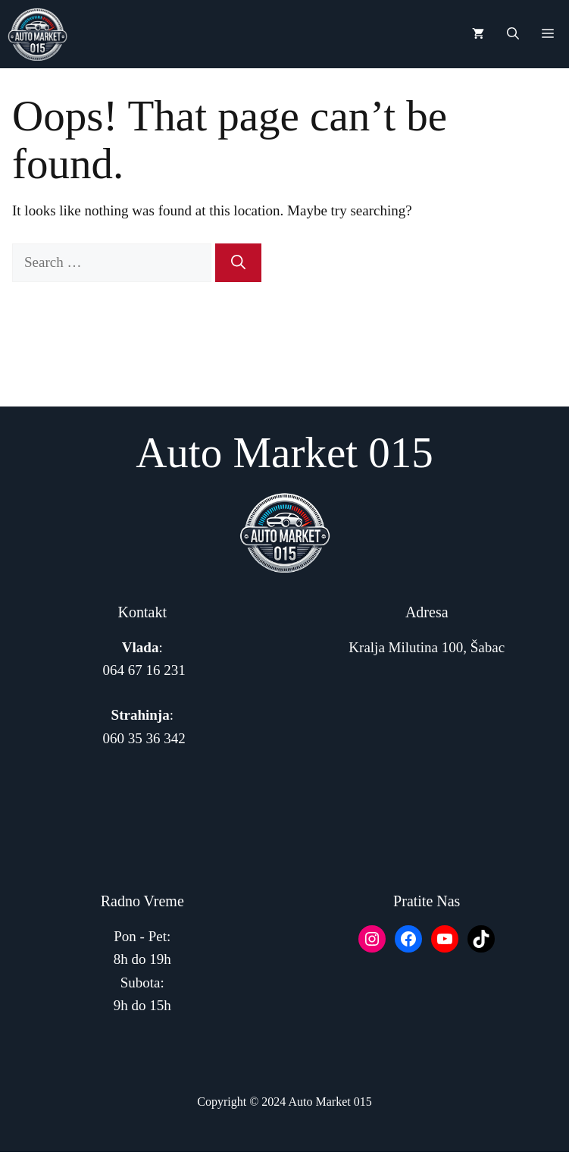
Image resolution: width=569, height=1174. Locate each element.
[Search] (238, 262)
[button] (513, 34)
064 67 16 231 (144, 670)
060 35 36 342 (144, 738)
